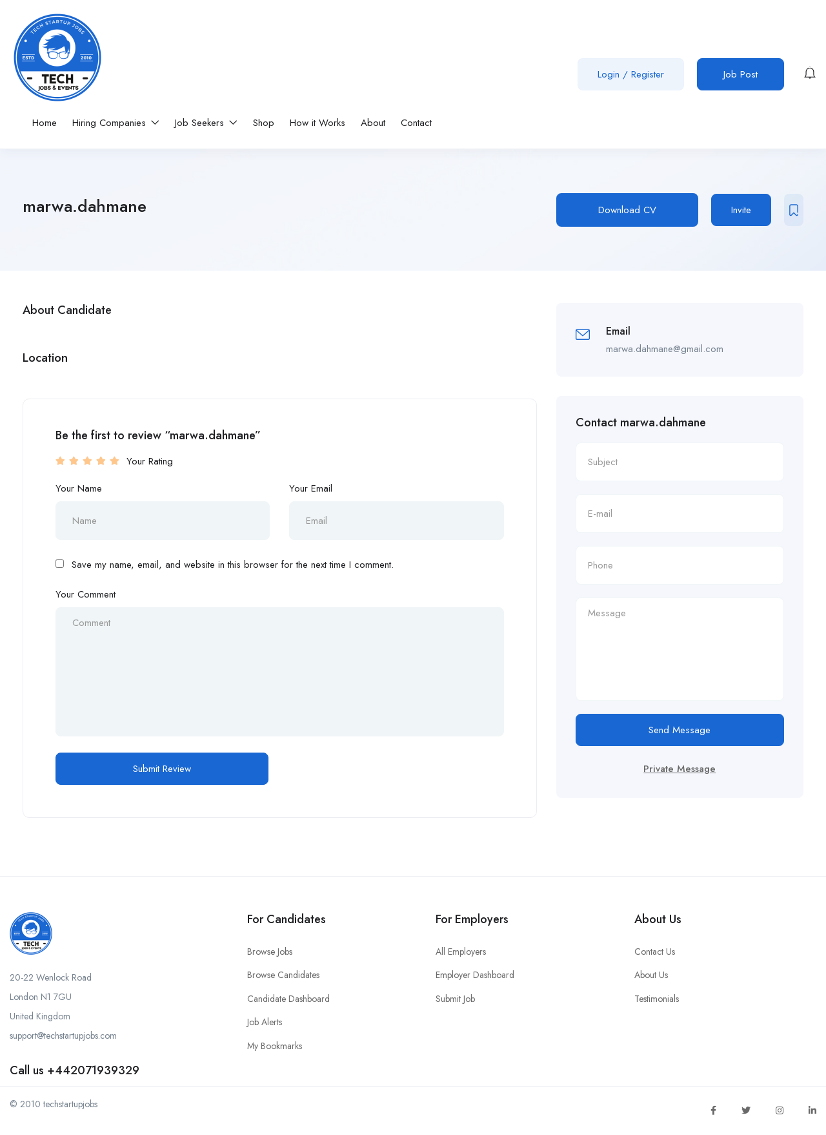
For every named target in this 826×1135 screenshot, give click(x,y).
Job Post (740, 74)
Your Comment (85, 594)
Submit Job (455, 998)
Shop (263, 123)
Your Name (78, 488)
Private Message (679, 769)
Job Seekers (206, 123)
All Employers (461, 951)
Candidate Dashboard (288, 998)
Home (44, 123)
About (373, 123)
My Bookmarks (274, 1045)
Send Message (679, 730)
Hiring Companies (115, 123)
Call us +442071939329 (74, 1070)
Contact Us (654, 951)
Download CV (627, 210)
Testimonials (656, 998)
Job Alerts (264, 1021)
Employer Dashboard (475, 974)
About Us (651, 974)
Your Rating (149, 461)
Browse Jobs (269, 951)
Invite (741, 210)
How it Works (317, 123)
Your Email (310, 488)
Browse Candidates (283, 974)
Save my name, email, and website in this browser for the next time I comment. (233, 564)
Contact (416, 123)
